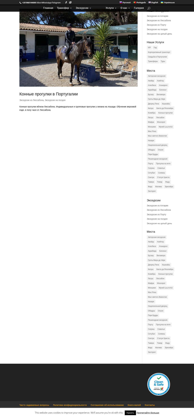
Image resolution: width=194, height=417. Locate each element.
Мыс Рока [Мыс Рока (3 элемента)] (152, 131)
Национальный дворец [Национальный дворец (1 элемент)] (157, 145)
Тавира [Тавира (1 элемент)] (151, 182)
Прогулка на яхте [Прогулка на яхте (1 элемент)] (163, 163)
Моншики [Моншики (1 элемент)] (152, 126)
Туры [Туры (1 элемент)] (163, 61)
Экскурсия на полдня (55, 100)
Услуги (109, 8)
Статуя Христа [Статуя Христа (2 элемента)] (163, 177)
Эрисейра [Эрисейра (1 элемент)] (169, 186)
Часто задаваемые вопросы (34, 405)
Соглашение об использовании (107, 405)
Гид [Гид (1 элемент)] (155, 47)
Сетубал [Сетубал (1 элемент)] (151, 172)
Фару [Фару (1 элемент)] (150, 186)
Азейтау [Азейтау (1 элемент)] (160, 80)
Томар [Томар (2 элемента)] (159, 182)
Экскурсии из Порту (156, 24)
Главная (49, 8)
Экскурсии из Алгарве (157, 16)
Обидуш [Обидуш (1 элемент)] (151, 149)
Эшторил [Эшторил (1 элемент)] (152, 191)
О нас (122, 8)
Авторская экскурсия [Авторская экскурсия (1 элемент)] (156, 76)
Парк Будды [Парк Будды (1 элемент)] (153, 154)
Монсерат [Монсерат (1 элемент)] (161, 122)
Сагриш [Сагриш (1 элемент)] (151, 168)
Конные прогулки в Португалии (48, 93)
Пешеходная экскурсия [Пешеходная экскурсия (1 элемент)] (157, 159)
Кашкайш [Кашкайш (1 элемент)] (166, 103)
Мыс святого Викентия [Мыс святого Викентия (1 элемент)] (157, 136)
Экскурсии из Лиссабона (31, 100)
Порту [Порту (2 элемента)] (150, 163)
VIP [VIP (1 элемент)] (149, 47)
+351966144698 (29, 2)
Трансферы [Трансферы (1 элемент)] (153, 61)
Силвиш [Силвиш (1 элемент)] (161, 172)
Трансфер (64, 8)
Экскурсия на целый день (159, 33)
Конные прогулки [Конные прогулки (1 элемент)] (165, 112)
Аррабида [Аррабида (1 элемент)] (152, 89)
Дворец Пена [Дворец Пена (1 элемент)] (153, 103)
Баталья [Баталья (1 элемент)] (162, 89)
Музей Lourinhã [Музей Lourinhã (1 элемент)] (165, 126)
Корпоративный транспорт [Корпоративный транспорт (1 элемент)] (159, 52)
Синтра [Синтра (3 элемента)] (151, 177)
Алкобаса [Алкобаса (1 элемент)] (152, 85)
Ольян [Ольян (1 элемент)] (160, 149)
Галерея (138, 8)
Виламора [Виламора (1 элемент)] (161, 94)
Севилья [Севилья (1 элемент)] (161, 168)
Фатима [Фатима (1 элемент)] (158, 186)
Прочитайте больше (148, 412)
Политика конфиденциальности (70, 405)
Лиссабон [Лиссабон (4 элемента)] (160, 117)
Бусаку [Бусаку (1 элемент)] (151, 94)
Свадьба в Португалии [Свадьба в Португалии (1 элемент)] (157, 56)
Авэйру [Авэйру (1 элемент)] (151, 80)
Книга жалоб (134, 405)
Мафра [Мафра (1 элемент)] (151, 122)
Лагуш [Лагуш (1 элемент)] (150, 117)
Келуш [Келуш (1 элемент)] (150, 108)
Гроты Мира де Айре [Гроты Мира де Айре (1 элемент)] (156, 99)
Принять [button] (130, 412)
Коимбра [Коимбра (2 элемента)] (151, 112)
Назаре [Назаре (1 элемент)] (151, 140)
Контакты (150, 405)
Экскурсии (83, 8)
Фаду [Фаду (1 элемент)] (167, 182)
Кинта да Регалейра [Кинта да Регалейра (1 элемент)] (164, 108)
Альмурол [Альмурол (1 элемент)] (163, 85)
